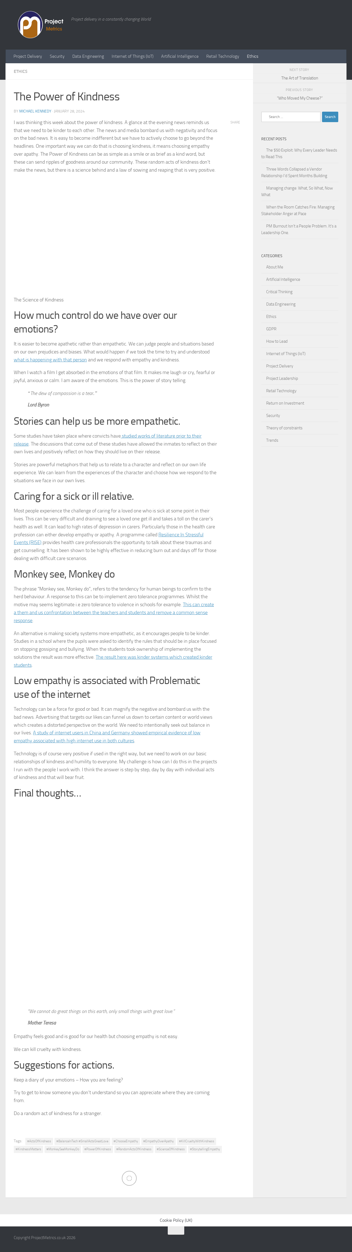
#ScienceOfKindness (171, 1149)
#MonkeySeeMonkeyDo (62, 1149)
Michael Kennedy (35, 111)
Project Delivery (27, 56)
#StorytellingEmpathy (205, 1149)
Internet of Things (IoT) (132, 56)
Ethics (252, 56)
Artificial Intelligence (180, 56)
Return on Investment (285, 403)
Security (57, 56)
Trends (272, 440)
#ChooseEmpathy (126, 1141)
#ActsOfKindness (39, 1141)
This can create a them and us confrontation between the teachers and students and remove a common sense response (114, 613)
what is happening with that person (50, 360)
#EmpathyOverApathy (158, 1141)
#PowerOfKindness (97, 1149)
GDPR (271, 328)
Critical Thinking (279, 291)
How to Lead (277, 341)
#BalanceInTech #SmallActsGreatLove (82, 1141)
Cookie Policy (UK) (176, 1220)
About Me (274, 267)
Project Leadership (282, 378)
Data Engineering (88, 56)
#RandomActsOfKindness (134, 1149)
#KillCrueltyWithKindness (196, 1141)
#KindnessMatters (28, 1149)
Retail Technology (222, 56)
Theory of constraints (284, 427)
